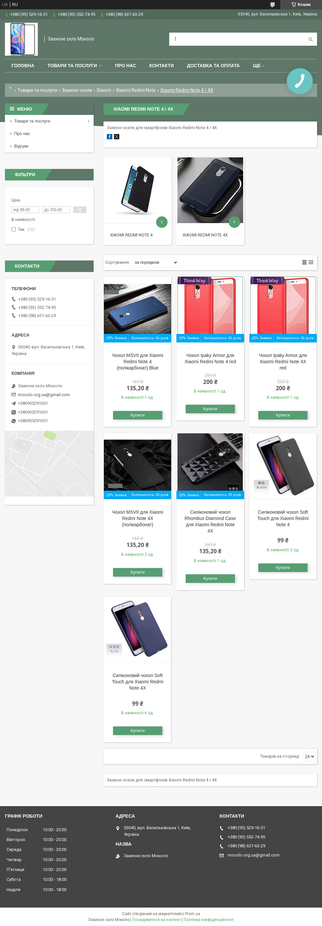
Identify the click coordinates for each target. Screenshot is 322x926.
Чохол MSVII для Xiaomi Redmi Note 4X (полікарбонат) (137, 518)
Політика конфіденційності (209, 919)
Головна (23, 65)
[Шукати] (310, 39)
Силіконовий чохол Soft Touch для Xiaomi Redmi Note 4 (283, 518)
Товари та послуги (72, 65)
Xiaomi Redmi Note (136, 90)
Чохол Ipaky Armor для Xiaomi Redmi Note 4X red (283, 361)
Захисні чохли (77, 90)
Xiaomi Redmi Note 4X (205, 234)
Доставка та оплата (213, 65)
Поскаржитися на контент (156, 919)
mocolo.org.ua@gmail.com (44, 394)
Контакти (161, 65)
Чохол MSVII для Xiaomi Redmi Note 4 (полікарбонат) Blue (137, 361)
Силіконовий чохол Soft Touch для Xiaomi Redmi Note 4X (137, 682)
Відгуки (21, 146)
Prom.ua (192, 914)
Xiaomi (104, 90)
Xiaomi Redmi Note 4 (131, 234)
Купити (138, 415)
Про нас (125, 65)
